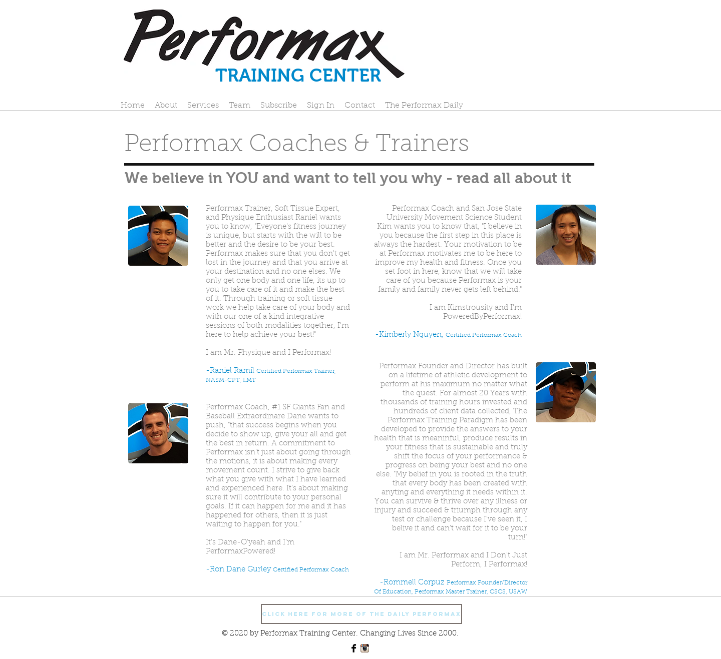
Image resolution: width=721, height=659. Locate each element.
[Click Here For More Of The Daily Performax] (361, 614)
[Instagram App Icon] (364, 648)
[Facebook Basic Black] (353, 648)
